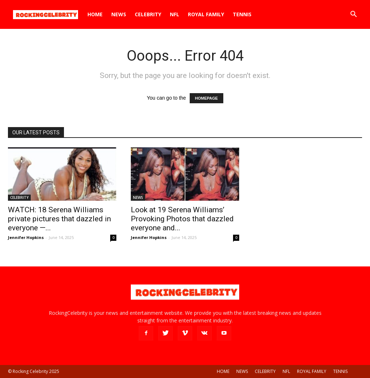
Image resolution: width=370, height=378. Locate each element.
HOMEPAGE (206, 98)
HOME (95, 14)
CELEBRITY (148, 14)
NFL (174, 14)
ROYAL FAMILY (206, 14)
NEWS (118, 14)
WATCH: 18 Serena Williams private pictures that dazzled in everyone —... (59, 218)
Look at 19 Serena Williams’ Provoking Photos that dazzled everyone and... (182, 218)
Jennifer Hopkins (26, 237)
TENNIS (242, 14)
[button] (353, 15)
